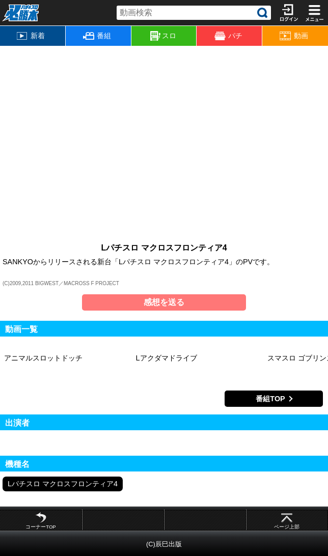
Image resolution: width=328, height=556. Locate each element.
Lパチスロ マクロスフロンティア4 (63, 484)
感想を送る (164, 302)
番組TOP (270, 399)
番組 (97, 36)
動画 (294, 36)
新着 (31, 36)
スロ (163, 36)
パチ (228, 36)
